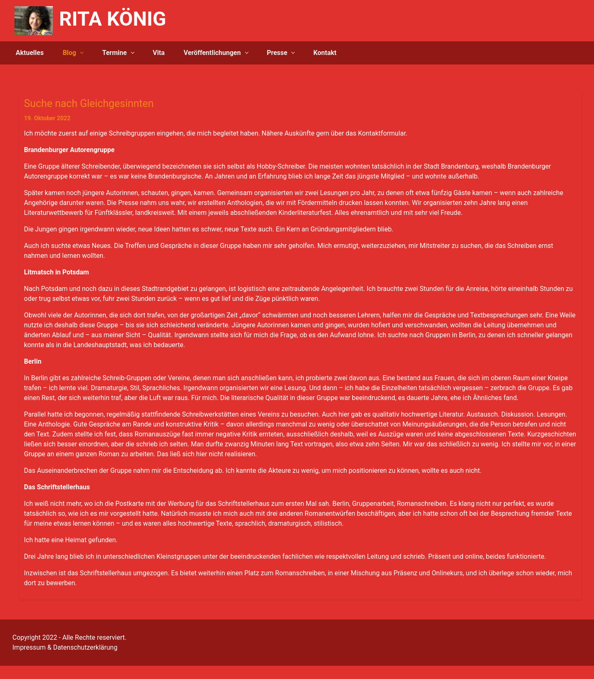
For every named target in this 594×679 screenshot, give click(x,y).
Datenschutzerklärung (85, 647)
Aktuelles (30, 53)
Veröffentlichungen (212, 53)
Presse (277, 53)
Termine (114, 53)
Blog (69, 53)
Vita (159, 53)
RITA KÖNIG (112, 19)
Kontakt (324, 53)
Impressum (29, 647)
